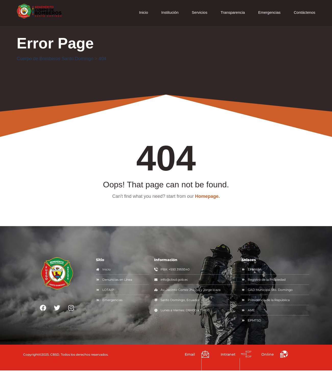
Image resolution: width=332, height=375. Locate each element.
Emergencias (269, 12)
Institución (170, 12)
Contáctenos (304, 12)
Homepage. (207, 196)
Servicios (199, 12)
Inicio (143, 12)
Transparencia (232, 12)
